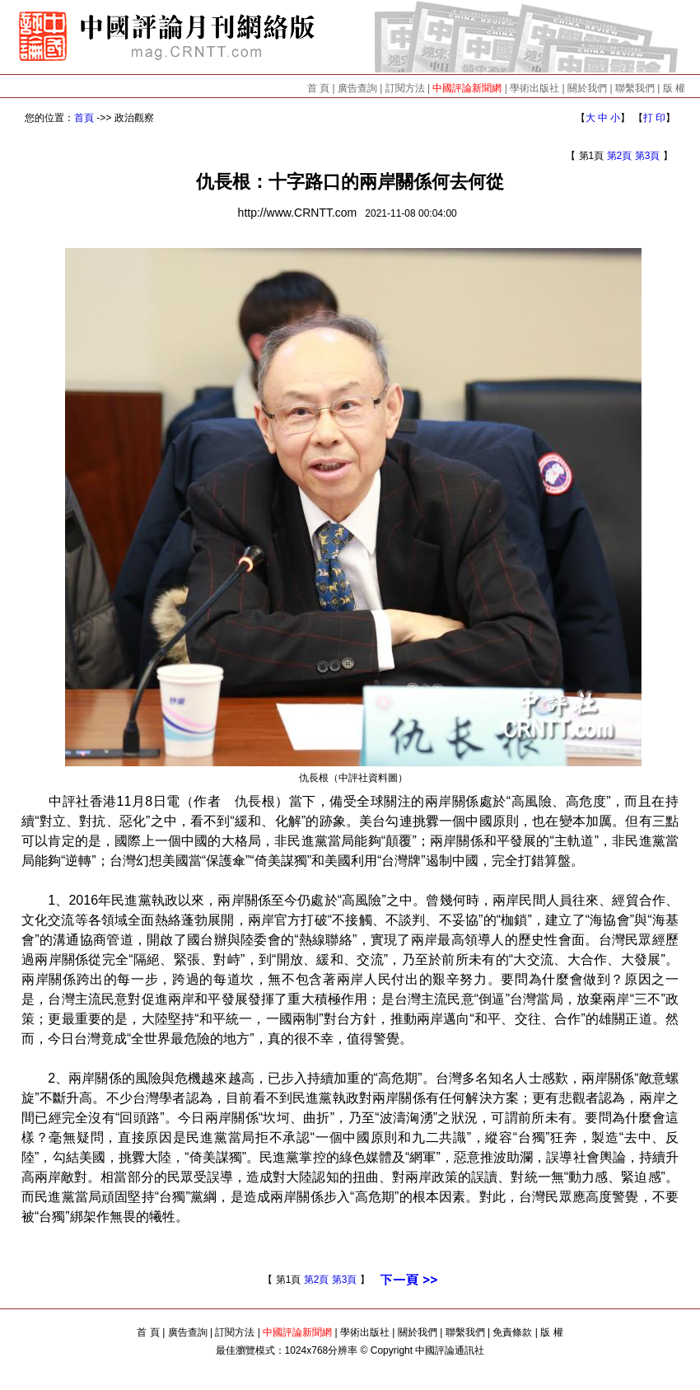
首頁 (84, 118)
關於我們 (587, 88)
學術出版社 (534, 88)
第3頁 (647, 155)
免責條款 (512, 1332)
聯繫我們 (635, 88)
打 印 (654, 118)
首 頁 (318, 88)
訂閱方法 (405, 88)
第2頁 (619, 155)
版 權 (674, 88)
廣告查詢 (357, 88)
